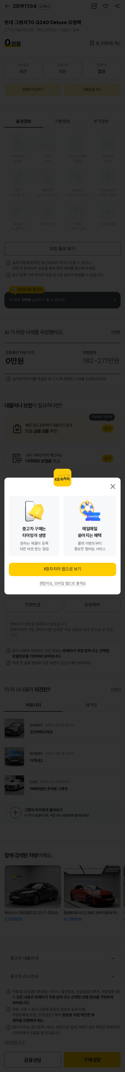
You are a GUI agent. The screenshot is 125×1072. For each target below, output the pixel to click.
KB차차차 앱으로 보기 (62, 569)
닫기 (113, 486)
